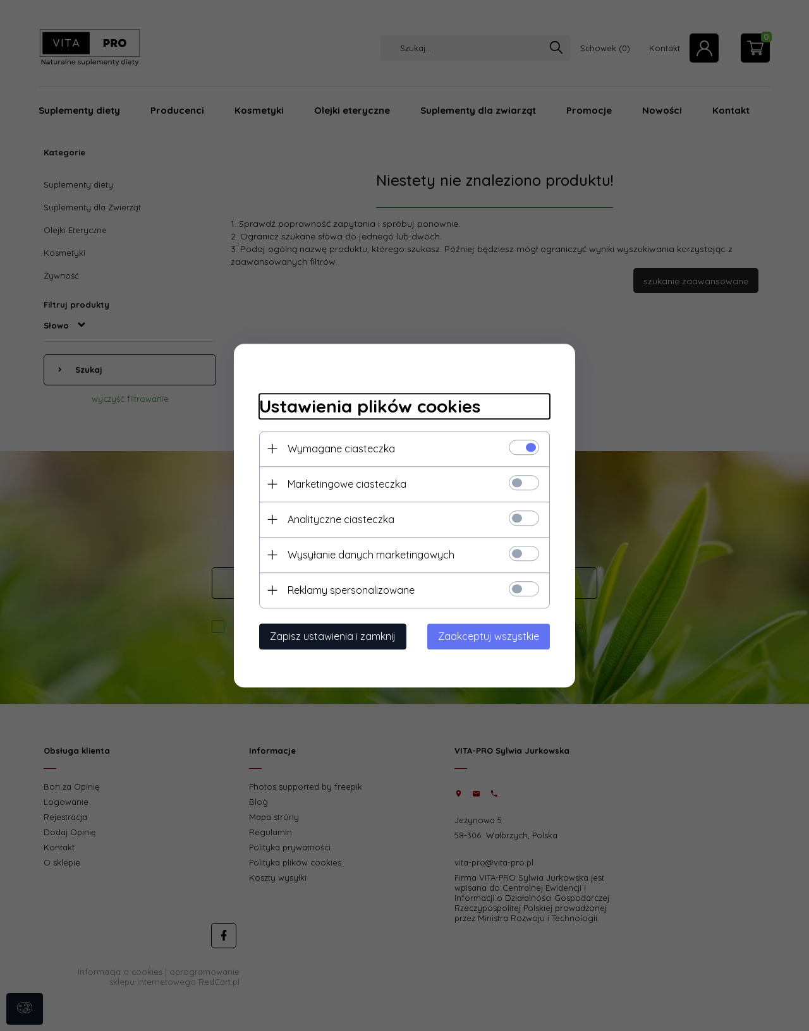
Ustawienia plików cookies (369, 406)
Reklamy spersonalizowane (351, 590)
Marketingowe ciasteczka (347, 484)
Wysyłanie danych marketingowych (371, 554)
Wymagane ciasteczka (341, 448)
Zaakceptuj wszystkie (488, 636)
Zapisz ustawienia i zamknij (333, 636)
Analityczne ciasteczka (341, 519)
